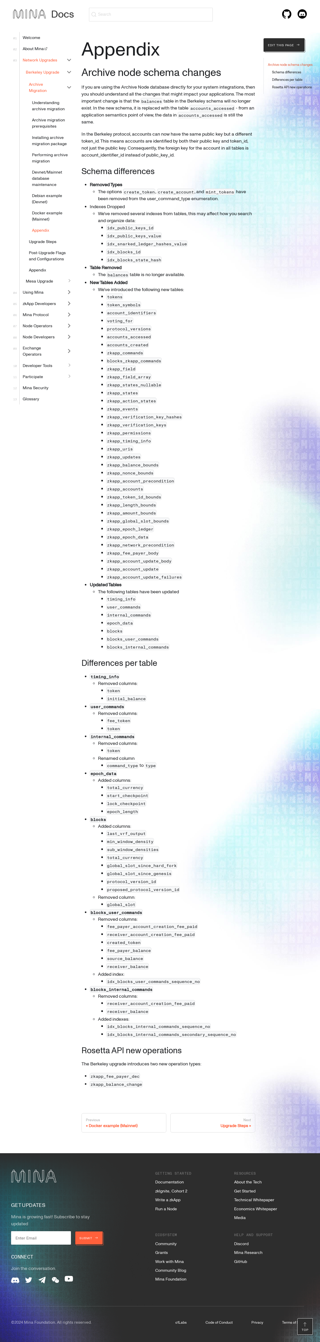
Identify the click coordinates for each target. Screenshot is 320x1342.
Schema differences (286, 72)
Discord (241, 1243)
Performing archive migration (50, 158)
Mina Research (248, 1252)
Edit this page (284, 45)
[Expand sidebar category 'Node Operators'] (69, 325)
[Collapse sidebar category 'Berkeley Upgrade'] (69, 71)
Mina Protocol (36, 314)
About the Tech (248, 1182)
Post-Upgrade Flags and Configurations (47, 256)
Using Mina (33, 292)
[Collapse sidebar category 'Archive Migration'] (69, 87)
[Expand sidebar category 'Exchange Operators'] (69, 351)
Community (166, 1243)
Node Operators (37, 326)
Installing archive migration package (49, 140)
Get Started (245, 1191)
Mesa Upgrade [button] (39, 281)
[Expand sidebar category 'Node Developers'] (69, 336)
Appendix (40, 230)
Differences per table (287, 79)
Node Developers (39, 337)
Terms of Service (295, 1322)
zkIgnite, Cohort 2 (171, 1191)
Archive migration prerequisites (48, 123)
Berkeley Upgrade (42, 72)
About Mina (35, 48)
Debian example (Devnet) (47, 199)
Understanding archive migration (48, 106)
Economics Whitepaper (255, 1209)
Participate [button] (33, 376)
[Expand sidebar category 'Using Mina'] (69, 292)
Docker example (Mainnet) (47, 216)
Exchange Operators (32, 351)
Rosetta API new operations (292, 87)
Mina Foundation (170, 1279)
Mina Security (35, 388)
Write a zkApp (167, 1200)
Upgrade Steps (42, 241)
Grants (161, 1252)
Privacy (257, 1322)
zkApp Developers (39, 303)
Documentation (169, 1182)
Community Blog (170, 1270)
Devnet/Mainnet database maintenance (47, 178)
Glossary (31, 399)
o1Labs (181, 1322)
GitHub (240, 1261)
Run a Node (166, 1209)
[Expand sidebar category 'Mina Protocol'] (69, 314)
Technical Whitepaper (254, 1200)
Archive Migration (38, 87)
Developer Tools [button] (37, 365)
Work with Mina (169, 1261)
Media (240, 1217)
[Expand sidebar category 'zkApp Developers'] (69, 303)
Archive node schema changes (290, 64)
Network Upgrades (40, 60)
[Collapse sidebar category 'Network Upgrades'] (69, 59)
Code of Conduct (219, 1322)
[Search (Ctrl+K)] (151, 14)
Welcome (31, 37)
